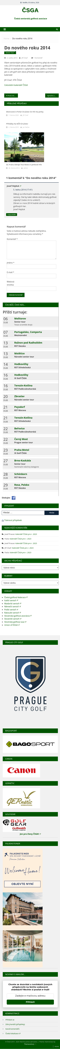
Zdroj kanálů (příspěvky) (15, 1024)
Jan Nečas (26, 127)
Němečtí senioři (12, 606)
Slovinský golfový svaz (15, 622)
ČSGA (30, 10)
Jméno (10, 262)
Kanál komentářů (12, 1029)
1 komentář (38, 58)
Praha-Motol (21, 450)
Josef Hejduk (14, 186)
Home (57, 1046)
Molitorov (20, 318)
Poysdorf (19, 407)
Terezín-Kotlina (23, 385)
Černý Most (21, 439)
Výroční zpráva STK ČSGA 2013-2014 (53, 95)
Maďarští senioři (12, 603)
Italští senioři (11, 600)
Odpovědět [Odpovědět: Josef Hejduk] (11, 214)
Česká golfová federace (16, 597)
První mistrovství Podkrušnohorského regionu (12, 95)
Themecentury (30, 1044)
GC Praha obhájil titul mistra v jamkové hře (24, 164)
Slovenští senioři (12, 618)
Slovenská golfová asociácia (17, 615)
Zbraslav (19, 396)
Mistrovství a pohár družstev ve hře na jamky (24, 112)
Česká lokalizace (12, 1033)
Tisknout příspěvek (13, 520)
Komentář (12, 239)
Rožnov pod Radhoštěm (28, 342)
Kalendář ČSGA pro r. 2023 (26, 534)
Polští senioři (11, 609)
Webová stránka (10, 283)
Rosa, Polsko (21, 484)
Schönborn (20, 474)
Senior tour (10, 53)
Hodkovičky (21, 364)
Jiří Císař (25, 58)
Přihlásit (30, 1002)
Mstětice (19, 353)
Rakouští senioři (12, 612)
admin (26, 168)
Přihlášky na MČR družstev (17, 124)
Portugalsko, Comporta (28, 332)
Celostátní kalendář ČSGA (16, 85)
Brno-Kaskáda (22, 460)
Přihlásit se (9, 1020)
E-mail (10, 272)
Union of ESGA (12, 625)
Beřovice (19, 428)
